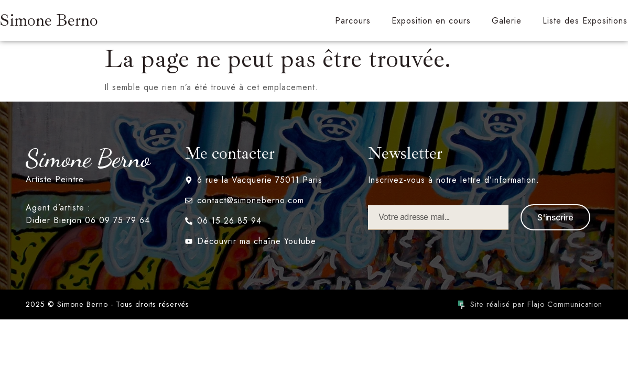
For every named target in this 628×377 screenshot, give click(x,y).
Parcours (353, 21)
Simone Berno (49, 20)
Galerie (507, 21)
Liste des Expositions (585, 21)
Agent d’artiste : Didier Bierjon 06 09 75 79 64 (88, 214)
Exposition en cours (431, 21)
